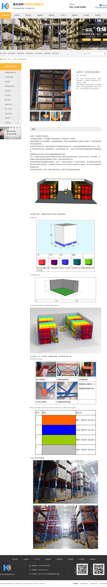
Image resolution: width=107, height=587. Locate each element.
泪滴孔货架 (8, 104)
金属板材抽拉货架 (10, 72)
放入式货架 (8, 109)
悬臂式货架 (55, 53)
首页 (9, 59)
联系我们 (98, 15)
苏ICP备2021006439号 (27, 583)
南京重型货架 (30, 53)
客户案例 (86, 15)
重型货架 (28, 15)
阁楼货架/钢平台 (10, 86)
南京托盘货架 (39, 53)
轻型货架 (8, 91)
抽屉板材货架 (20, 53)
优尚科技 (42, 583)
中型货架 (8, 95)
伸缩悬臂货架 (11, 53)
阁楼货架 (40, 15)
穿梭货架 (8, 122)
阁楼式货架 (47, 53)
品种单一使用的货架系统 (20, 59)
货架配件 (8, 118)
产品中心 (63, 15)
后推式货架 (8, 113)
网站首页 (6, 15)
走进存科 (16, 15)
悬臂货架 (51, 15)
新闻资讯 (74, 15)
